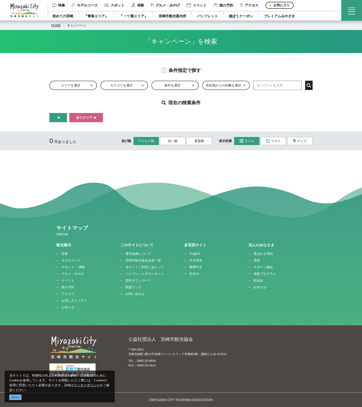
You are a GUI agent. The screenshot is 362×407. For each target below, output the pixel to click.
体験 (137, 5)
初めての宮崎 (62, 16)
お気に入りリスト (74, 300)
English (194, 253)
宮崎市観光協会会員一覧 (143, 260)
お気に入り (282, 5)
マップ (300, 141)
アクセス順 (146, 141)
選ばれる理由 (263, 253)
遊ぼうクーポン (241, 16)
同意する (15, 397)
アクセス (249, 5)
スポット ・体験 (73, 267)
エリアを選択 (70, 85)
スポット (114, 5)
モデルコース (85, 5)
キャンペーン (76, 25)
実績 (256, 260)
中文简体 (195, 260)
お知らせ (67, 307)
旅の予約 (223, 5)
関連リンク (133, 287)
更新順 (199, 141)
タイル (247, 141)
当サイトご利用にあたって (144, 267)
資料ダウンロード (138, 280)
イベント (196, 5)
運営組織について (138, 253)
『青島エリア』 (96, 16)
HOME (56, 25)
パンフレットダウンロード (144, 274)
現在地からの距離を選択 (223, 85)
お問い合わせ (135, 294)
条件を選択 (172, 85)
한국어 (194, 274)
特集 (58, 5)
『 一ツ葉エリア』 (133, 16)
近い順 (173, 141)
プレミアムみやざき (279, 16)
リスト (273, 141)
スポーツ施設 (263, 267)
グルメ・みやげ (165, 5)
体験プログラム (264, 274)
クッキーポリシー (87, 385)
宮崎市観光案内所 (172, 16)
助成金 (258, 280)
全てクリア (86, 117)
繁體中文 (195, 267)
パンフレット (207, 16)
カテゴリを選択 (121, 85)
